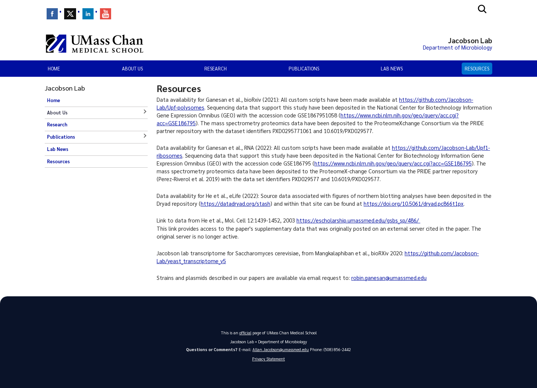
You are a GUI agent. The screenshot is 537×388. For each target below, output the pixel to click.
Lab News (392, 68)
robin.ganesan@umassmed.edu (389, 277)
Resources (477, 68)
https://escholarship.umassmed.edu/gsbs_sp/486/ (358, 220)
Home (54, 68)
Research (215, 68)
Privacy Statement (268, 359)
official (245, 332)
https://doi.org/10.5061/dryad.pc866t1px (414, 203)
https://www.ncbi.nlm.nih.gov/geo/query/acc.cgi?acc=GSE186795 (393, 163)
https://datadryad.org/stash (235, 203)
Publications (304, 68)
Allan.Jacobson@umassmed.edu (280, 349)
